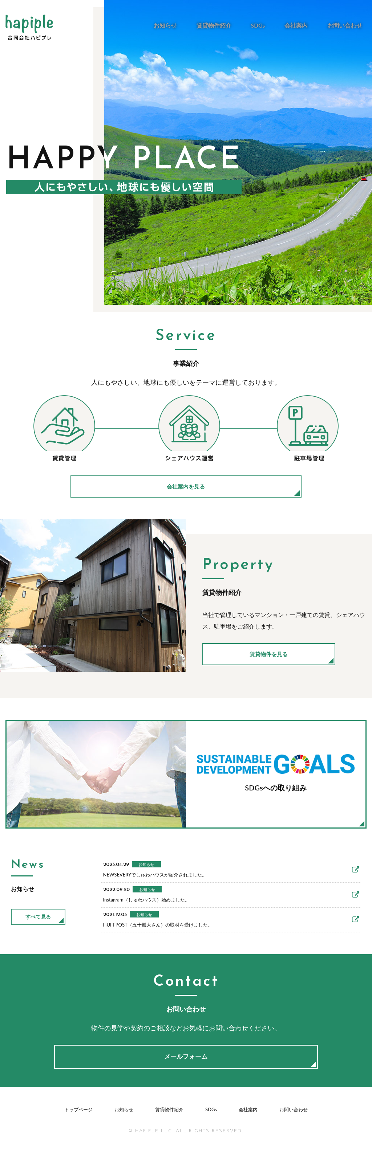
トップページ (78, 1130)
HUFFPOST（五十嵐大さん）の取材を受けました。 (228, 935)
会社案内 (298, 25)
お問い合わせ (345, 25)
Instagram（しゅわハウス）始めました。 (228, 905)
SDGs (261, 25)
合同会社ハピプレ (29, 27)
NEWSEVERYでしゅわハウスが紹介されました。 (228, 874)
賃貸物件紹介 (218, 25)
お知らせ (171, 25)
